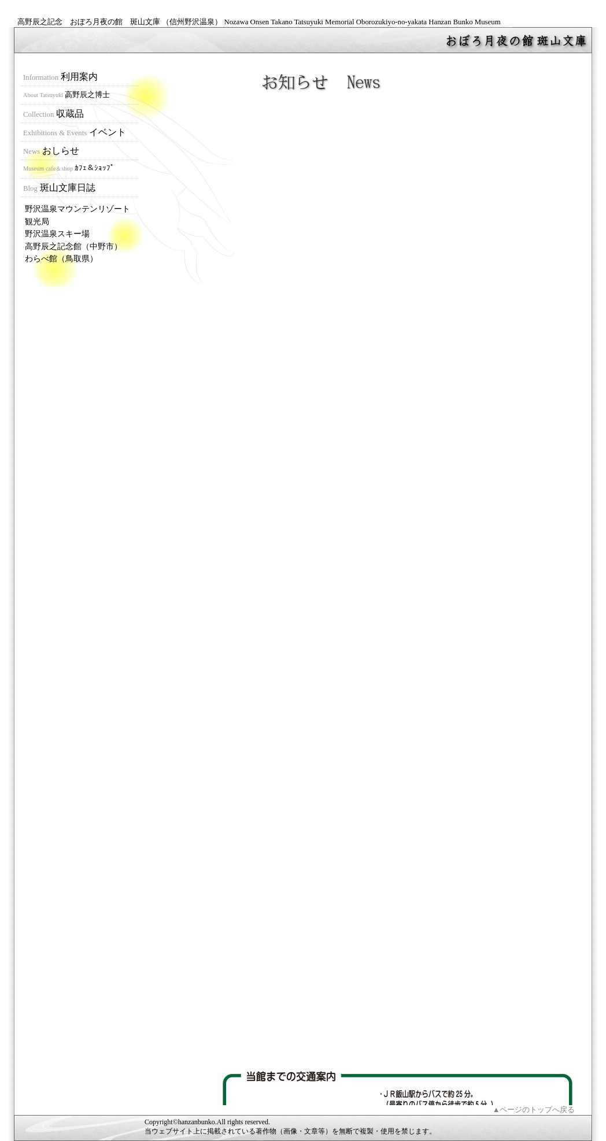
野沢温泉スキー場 (57, 233)
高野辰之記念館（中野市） (73, 246)
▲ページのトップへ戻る (534, 1110)
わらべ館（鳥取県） (61, 258)
